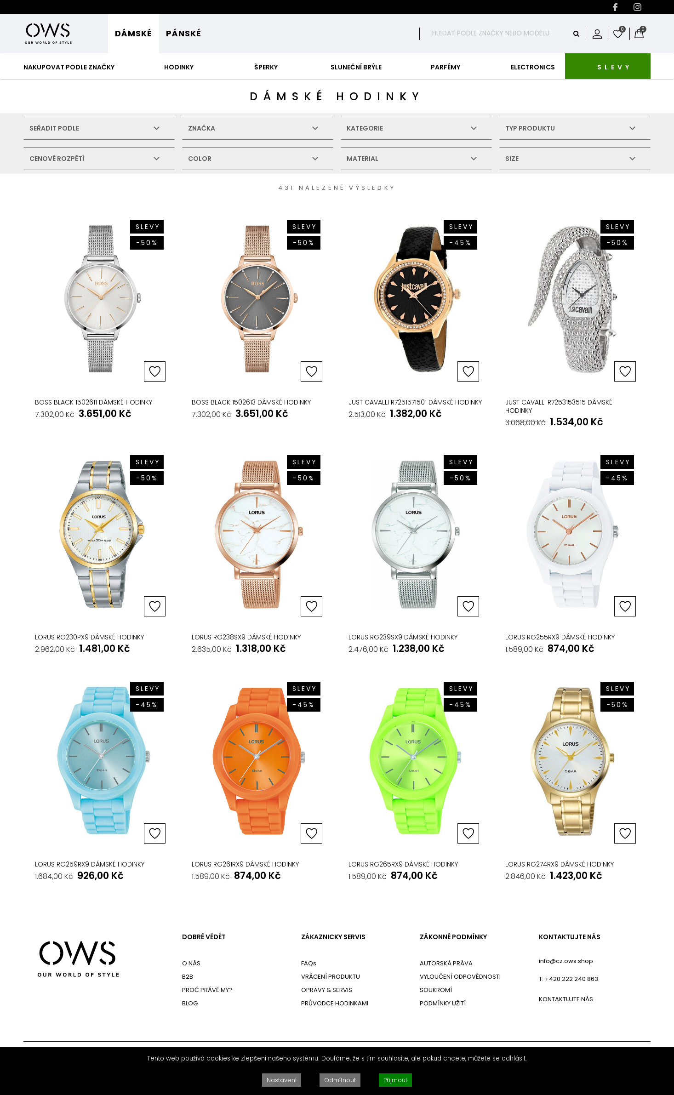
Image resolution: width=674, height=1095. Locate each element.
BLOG (190, 1003)
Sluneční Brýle (356, 67)
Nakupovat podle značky (68, 67)
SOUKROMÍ (436, 990)
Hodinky (179, 67)
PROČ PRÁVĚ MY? (207, 990)
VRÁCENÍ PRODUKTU (330, 976)
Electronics (533, 67)
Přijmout (395, 1080)
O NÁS (191, 963)
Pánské (183, 33)
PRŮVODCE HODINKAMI (334, 1003)
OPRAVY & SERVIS (326, 990)
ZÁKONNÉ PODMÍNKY (453, 937)
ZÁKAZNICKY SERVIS (333, 937)
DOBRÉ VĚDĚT (204, 937)
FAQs (308, 963)
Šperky (266, 67)
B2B (187, 976)
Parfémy (445, 67)
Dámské (133, 33)
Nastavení (282, 1080)
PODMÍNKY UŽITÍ (443, 1003)
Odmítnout (340, 1080)
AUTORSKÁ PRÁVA (446, 963)
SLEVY (614, 67)
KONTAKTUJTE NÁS (569, 937)
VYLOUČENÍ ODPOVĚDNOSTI (460, 976)
